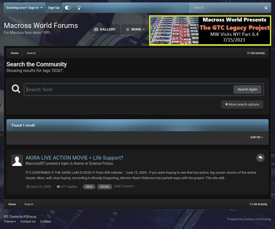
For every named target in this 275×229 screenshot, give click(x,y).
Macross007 (36, 163)
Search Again (247, 89)
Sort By (256, 137)
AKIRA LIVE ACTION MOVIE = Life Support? (74, 158)
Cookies (45, 221)
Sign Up (53, 7)
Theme (10, 221)
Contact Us (28, 221)
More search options (242, 104)
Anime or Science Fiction (93, 163)
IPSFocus (29, 216)
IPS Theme (11, 216)
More (136, 29)
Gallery (107, 29)
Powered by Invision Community (249, 219)
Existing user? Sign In (24, 8)
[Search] (212, 8)
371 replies (67, 187)
